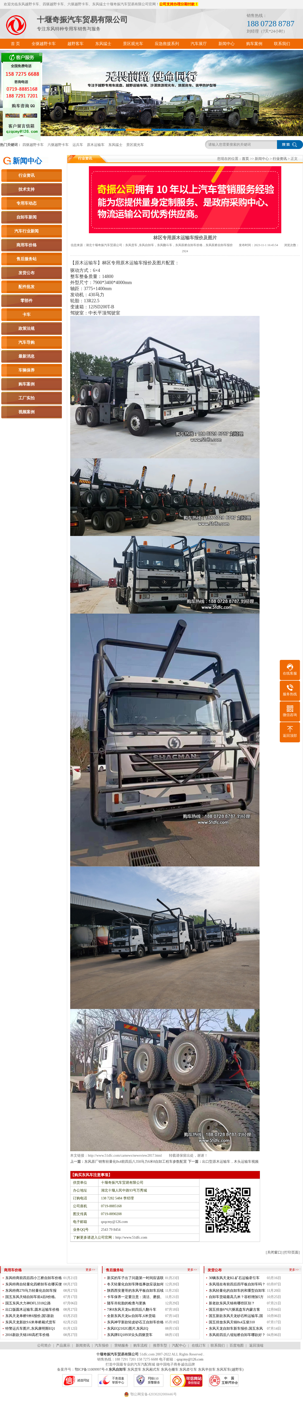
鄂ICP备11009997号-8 (91, 1369)
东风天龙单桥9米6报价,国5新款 (29, 1316)
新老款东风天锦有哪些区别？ (232, 1303)
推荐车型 (160, 1345)
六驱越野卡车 (58, 145)
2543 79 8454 (110, 1230)
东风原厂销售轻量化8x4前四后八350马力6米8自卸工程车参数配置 (135, 1161)
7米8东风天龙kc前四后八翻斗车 (131, 1309)
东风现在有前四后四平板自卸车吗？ (237, 1284)
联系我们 (218, 1345)
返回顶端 (256, 1345)
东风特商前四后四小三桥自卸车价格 (33, 1278)
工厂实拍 (26, 398)
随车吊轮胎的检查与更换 (126, 1303)
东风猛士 (115, 145)
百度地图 (237, 1345)
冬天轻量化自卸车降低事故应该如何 (135, 1284)
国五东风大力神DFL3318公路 (28, 1303)
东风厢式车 (151, 1369)
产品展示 (63, 1345)
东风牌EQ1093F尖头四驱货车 (130, 1335)
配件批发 (26, 287)
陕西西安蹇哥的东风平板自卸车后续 (135, 1290)
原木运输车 (96, 145)
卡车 (26, 314)
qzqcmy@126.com (114, 1222)
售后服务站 (26, 259)
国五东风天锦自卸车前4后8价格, (30, 1297)
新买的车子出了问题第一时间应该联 (135, 1278)
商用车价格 (26, 245)
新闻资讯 (83, 1345)
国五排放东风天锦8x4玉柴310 (232, 1322)
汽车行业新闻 (26, 231)
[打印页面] (291, 1252)
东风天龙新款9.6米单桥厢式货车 (30, 1322)
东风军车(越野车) (229, 1369)
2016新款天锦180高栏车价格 (27, 1335)
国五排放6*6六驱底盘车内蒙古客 (234, 1309)
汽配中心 (179, 1345)
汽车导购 (26, 342)
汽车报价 (102, 1345)
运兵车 (77, 145)
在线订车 (199, 1345)
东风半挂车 (207, 1369)
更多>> (90, 1269)
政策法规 (26, 328)
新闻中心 (27, 161)
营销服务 (121, 1345)
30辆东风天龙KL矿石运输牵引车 (234, 1278)
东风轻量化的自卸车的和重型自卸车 (237, 1290)
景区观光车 (135, 145)
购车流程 (140, 1345)
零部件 (26, 300)
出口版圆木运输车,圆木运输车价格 (32, 1309)
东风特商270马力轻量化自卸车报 (31, 1290)
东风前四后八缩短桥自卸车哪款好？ (237, 1335)
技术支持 (26, 189)
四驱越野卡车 (33, 145)
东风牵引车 (188, 1369)
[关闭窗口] (274, 1252)
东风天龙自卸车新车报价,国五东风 (236, 1328)
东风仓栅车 (170, 1369)
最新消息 (26, 356)
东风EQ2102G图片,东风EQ (127, 1328)
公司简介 (44, 1345)
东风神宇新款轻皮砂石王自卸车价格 (135, 1322)
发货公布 (26, 273)
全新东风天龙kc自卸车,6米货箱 (131, 1316)
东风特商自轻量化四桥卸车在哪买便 (33, 1284)
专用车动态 (26, 203)
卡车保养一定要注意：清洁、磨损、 (135, 1297)
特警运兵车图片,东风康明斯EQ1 (30, 1328)
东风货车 (134, 1369)
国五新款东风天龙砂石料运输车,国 (236, 1316)
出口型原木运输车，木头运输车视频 (230, 1161)
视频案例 (26, 412)
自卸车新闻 (26, 217)
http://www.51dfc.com (131, 1237)
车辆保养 (26, 370)
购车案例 (26, 384)
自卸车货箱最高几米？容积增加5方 (236, 1297)
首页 (245, 159)
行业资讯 (26, 175)
